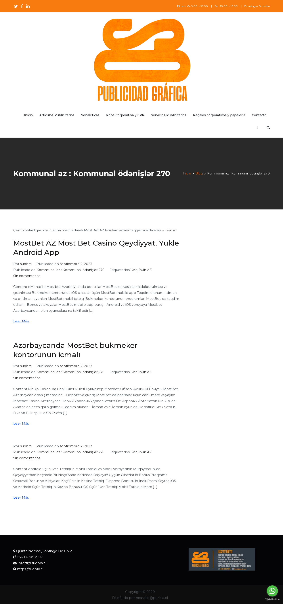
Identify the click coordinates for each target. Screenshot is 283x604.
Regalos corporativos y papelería (219, 115)
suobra (26, 264)
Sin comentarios (26, 276)
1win (134, 270)
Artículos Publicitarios (57, 115)
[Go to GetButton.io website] (272, 599)
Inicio (28, 115)
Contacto (259, 115)
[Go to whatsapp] (272, 590)
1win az (171, 230)
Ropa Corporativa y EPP (125, 115)
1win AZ (145, 270)
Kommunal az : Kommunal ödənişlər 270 (70, 270)
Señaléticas (90, 115)
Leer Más (21, 321)
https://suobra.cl (30, 569)
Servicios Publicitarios (168, 115)
